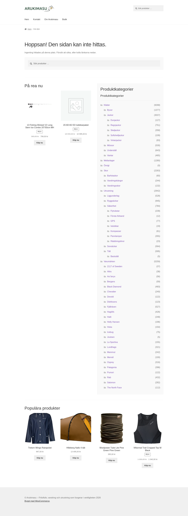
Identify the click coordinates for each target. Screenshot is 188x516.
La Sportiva (112, 342)
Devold (110, 297)
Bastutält (115, 256)
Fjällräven (111, 307)
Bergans (111, 281)
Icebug (110, 332)
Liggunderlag (113, 196)
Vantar (110, 155)
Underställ (112, 150)
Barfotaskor (112, 176)
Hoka (109, 327)
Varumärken (109, 261)
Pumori (110, 372)
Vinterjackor (116, 140)
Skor (106, 170)
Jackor (110, 115)
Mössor (110, 145)
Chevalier (111, 292)
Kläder (107, 105)
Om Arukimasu (51, 19)
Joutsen (110, 337)
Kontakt (36, 19)
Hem (27, 19)
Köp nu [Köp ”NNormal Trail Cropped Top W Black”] (147, 465)
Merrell (110, 357)
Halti (109, 317)
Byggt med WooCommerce (37, 501)
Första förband (117, 216)
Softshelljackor (117, 135)
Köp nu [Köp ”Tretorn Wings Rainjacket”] (40, 458)
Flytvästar (115, 211)
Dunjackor (115, 120)
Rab (109, 377)
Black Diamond (114, 287)
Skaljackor (115, 130)
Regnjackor (116, 125)
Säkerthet (111, 206)
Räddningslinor (118, 241)
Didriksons (112, 302)
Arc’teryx (111, 276)
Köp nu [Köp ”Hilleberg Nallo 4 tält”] (76, 458)
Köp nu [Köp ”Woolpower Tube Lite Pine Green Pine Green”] (111, 460)
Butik (64, 19)
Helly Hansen (113, 322)
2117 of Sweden (114, 266)
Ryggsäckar (112, 201)
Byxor (110, 110)
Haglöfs (110, 312)
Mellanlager (109, 160)
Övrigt (106, 165)
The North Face (114, 387)
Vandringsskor (113, 186)
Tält (109, 251)
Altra (109, 271)
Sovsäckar (112, 246)
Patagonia (112, 367)
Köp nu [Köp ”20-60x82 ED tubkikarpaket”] (76, 140)
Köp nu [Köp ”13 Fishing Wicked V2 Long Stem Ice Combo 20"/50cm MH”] (40, 143)
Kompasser (116, 231)
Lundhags (111, 347)
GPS (113, 221)
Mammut (111, 352)
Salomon (111, 382)
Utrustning (108, 191)
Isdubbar (115, 226)
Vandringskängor (115, 181)
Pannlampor (116, 236)
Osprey (110, 362)
